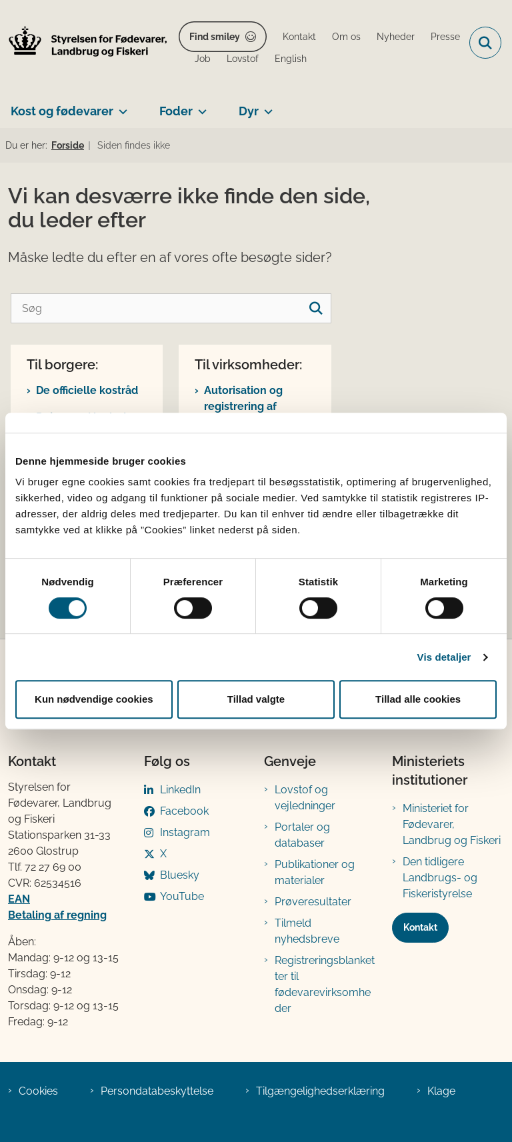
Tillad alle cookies (418, 699)
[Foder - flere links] (200, 106)
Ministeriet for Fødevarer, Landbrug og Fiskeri (452, 824)
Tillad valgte (256, 699)
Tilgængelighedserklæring (320, 1091)
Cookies (38, 1091)
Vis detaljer (444, 657)
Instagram (185, 832)
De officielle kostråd (87, 390)
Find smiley (214, 36)
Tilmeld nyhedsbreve (307, 931)
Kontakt (420, 927)
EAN (19, 899)
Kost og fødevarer (62, 111)
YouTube (182, 896)
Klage (441, 1091)
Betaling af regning (57, 915)
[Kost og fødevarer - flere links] (120, 106)
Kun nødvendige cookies (94, 699)
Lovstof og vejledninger (305, 797)
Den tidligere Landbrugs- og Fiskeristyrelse (440, 877)
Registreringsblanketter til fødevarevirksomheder (325, 984)
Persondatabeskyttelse (157, 1091)
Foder (176, 111)
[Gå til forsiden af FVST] (84, 43)
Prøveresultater (313, 901)
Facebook (184, 811)
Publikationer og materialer (315, 872)
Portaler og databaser (302, 835)
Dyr (249, 111)
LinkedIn (180, 789)
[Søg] (171, 308)
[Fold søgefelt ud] (485, 43)
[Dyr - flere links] (266, 106)
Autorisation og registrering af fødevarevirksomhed (257, 406)
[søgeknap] (316, 308)
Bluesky (179, 875)
